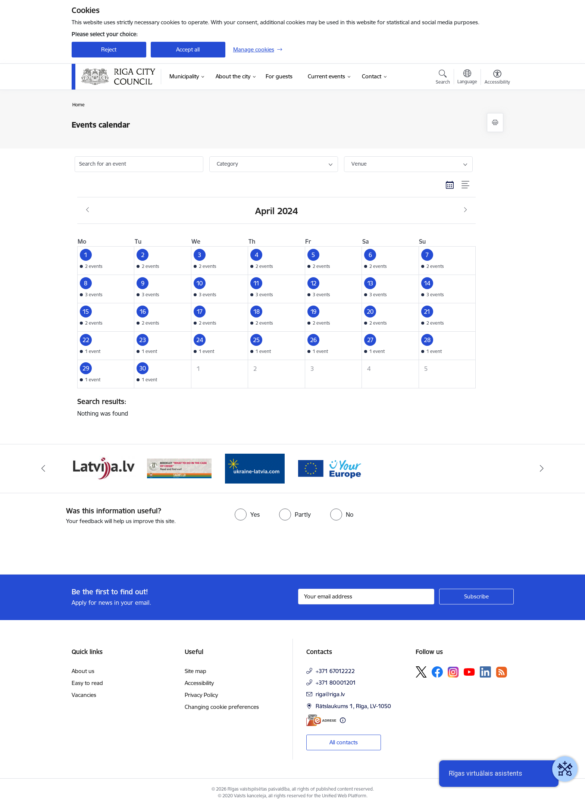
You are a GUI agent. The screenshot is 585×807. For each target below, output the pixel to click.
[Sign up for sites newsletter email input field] (366, 596)
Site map (195, 671)
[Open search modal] (443, 78)
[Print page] (495, 122)
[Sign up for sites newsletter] (476, 596)
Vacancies (84, 694)
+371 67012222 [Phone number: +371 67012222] (335, 671)
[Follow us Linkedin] (485, 672)
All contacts (343, 742)
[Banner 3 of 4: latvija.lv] (104, 468)
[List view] (466, 185)
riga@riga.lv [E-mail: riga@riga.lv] (330, 694)
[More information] (342, 720)
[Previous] (43, 468)
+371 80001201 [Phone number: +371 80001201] (336, 682)
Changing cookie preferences (222, 706)
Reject (108, 49)
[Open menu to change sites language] (467, 77)
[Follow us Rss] (501, 672)
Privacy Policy (201, 694)
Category (227, 163)
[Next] (542, 468)
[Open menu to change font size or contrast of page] (497, 78)
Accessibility (199, 682)
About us (83, 671)
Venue (359, 163)
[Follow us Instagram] (453, 672)
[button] (105, 260)
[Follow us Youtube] (469, 671)
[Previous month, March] (87, 210)
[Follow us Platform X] (421, 672)
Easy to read (87, 682)
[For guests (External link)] (279, 76)
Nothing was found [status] (273, 407)
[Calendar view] (450, 185)
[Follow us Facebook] (437, 672)
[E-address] (321, 720)
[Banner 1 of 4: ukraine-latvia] (255, 468)
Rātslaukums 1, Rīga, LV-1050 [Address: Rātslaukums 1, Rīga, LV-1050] (353, 706)
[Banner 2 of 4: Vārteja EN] (330, 468)
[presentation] (62, 546)
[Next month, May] (465, 210)
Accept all (188, 49)
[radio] (247, 514)
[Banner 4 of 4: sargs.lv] (179, 468)
